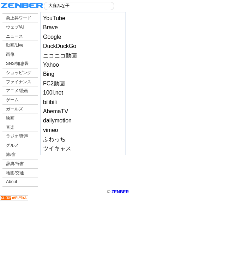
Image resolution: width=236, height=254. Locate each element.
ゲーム (12, 99)
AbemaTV (55, 111)
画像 (10, 54)
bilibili (50, 102)
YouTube (54, 18)
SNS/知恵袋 (17, 63)
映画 (10, 118)
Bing (48, 74)
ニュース (14, 36)
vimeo (50, 130)
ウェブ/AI (15, 27)
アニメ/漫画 (17, 90)
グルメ (12, 145)
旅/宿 (11, 154)
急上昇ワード (18, 18)
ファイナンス (18, 81)
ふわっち (54, 139)
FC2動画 (54, 83)
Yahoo (51, 65)
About (11, 181)
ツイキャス (57, 148)
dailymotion (57, 120)
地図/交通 (15, 172)
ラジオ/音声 (17, 136)
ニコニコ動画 (60, 56)
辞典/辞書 (15, 163)
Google (52, 37)
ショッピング (18, 72)
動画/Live (14, 45)
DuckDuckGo (59, 46)
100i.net (53, 93)
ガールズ (14, 109)
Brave (50, 27)
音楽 (10, 127)
